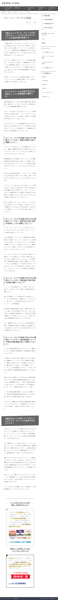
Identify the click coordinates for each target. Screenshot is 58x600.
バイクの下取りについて (48, 52)
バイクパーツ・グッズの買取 (48, 57)
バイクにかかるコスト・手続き (48, 63)
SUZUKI (44, 88)
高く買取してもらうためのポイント (48, 34)
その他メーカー (46, 96)
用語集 (43, 43)
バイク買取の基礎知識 (29, 8)
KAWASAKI (45, 80)
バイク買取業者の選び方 (40, 8)
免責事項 (16, 598)
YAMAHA (44, 84)
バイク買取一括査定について (51, 8)
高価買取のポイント (18, 8)
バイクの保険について (47, 68)
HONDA (44, 77)
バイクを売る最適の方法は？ (7, 8)
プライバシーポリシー (6, 598)
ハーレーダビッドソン (47, 92)
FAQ (43, 39)
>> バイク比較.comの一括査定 (20, 542)
